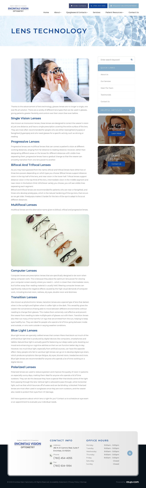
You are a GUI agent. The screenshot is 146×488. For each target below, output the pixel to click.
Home (46, 12)
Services (96, 12)
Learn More (116, 134)
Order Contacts (79, 6)
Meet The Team (107, 88)
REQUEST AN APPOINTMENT (125, 6)
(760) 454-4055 (99, 6)
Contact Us (134, 12)
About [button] (57, 12)
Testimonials (106, 95)
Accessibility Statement (58, 482)
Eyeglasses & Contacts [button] (77, 12)
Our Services (106, 81)
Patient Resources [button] (114, 12)
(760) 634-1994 (62, 465)
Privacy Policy (74, 482)
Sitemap (83, 482)
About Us (105, 74)
